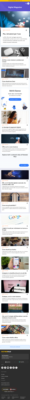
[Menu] (1, 3)
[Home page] (8, 3)
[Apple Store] (7, 362)
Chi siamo (3, 374)
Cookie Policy (9, 398)
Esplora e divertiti (14, 99)
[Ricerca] (26, 3)
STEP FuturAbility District (5, 384)
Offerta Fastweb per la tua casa (14, 0)
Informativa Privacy (3, 398)
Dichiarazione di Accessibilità (22, 398)
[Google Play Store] (21, 362)
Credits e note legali (4, 376)
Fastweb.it (3, 378)
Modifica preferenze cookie (15, 398)
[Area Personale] (28, 3)
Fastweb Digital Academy (5, 382)
